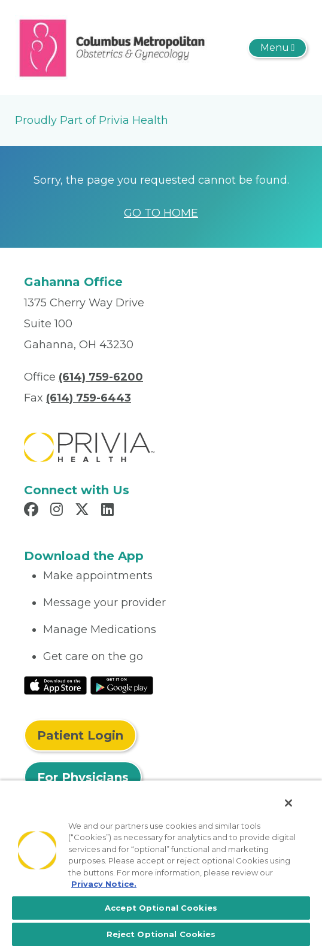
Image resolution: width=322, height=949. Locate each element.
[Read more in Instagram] (58, 511)
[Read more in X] (84, 511)
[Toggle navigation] (277, 48)
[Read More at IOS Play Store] (55, 684)
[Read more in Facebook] (33, 511)
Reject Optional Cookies (161, 934)
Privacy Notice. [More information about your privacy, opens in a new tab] (103, 884)
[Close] (288, 803)
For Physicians (83, 777)
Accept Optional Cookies (161, 907)
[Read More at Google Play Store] (121, 684)
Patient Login (80, 735)
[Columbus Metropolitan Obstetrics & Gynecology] (112, 46)
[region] (161, 864)
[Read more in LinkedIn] (109, 511)
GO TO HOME (161, 213)
